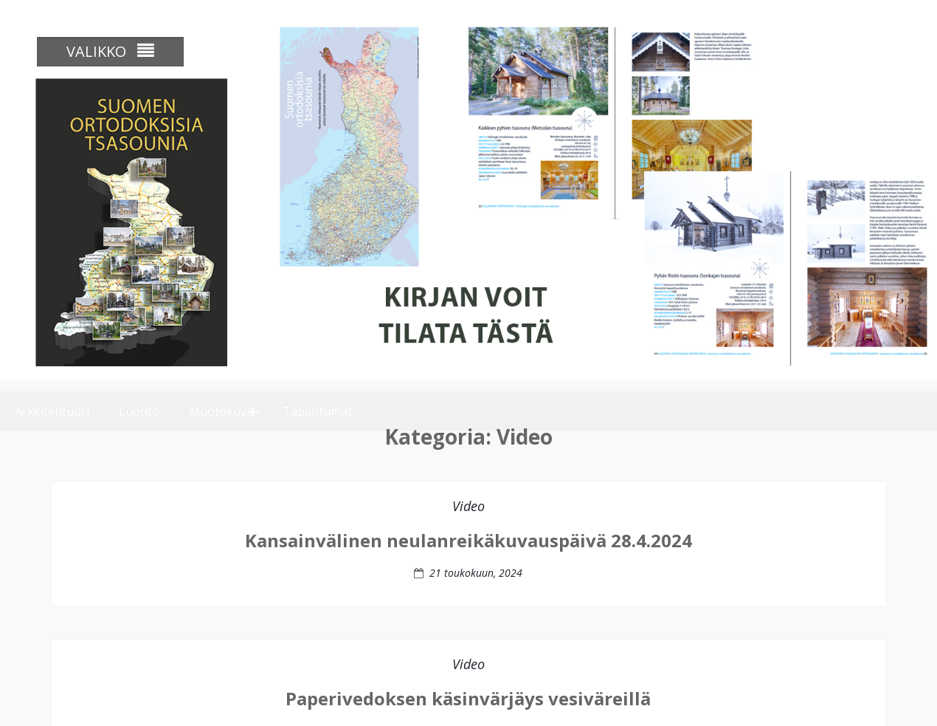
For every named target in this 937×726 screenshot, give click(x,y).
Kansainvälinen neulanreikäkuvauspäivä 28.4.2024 (468, 558)
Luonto (139, 400)
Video (468, 523)
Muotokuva (221, 400)
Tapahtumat (317, 400)
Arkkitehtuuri (52, 400)
